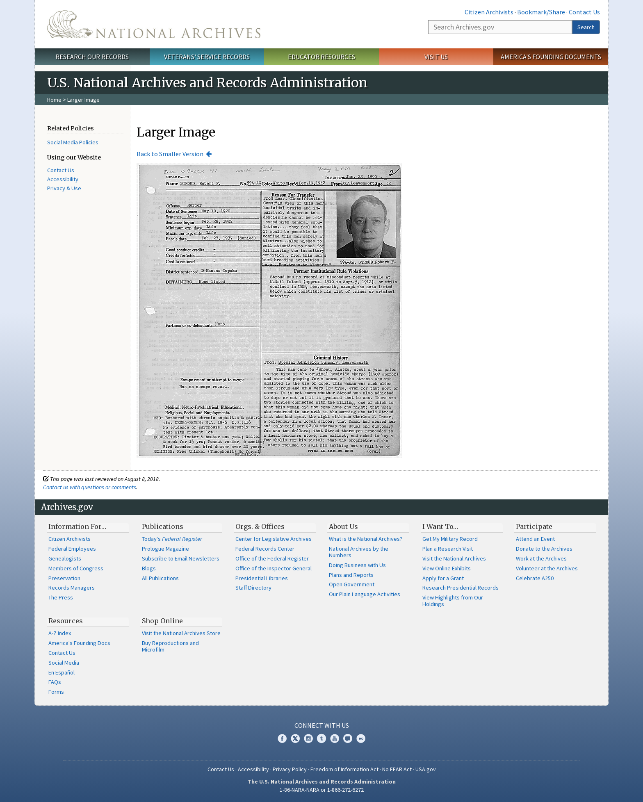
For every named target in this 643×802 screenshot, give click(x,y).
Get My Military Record (450, 538)
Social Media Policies (72, 142)
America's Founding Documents (551, 56)
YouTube (335, 738)
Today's (172, 538)
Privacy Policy (290, 769)
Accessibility (62, 179)
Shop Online (162, 621)
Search (586, 27)
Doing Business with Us (357, 565)
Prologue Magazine (165, 548)
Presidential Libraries (261, 578)
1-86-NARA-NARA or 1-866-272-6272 (322, 789)
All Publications (160, 578)
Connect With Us (321, 725)
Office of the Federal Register (272, 558)
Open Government (351, 584)
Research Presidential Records (460, 587)
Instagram (308, 738)
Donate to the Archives (544, 548)
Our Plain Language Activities (364, 594)
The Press (60, 597)
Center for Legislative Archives (273, 538)
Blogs (149, 568)
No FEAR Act (397, 769)
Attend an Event (535, 538)
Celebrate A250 (535, 578)
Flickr (361, 738)
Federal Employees (72, 548)
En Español (61, 672)
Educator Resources (321, 56)
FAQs (54, 682)
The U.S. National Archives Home (153, 24)
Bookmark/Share (541, 12)
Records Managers (71, 587)
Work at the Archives (541, 558)
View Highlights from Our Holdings (452, 601)
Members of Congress (75, 568)
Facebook (282, 738)
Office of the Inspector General (273, 568)
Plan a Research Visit (447, 548)
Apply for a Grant (443, 578)
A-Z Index (59, 633)
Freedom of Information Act (344, 769)
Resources (65, 621)
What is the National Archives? (365, 538)
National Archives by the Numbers (358, 552)
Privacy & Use (64, 188)
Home (54, 99)
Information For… (77, 526)
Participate (534, 526)
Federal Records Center (264, 548)
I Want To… (440, 526)
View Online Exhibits (446, 568)
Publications (162, 526)
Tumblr (321, 738)
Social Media (63, 662)
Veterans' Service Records (207, 56)
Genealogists (64, 558)
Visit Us (436, 56)
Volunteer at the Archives (547, 568)
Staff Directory (253, 587)
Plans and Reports (351, 575)
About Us (343, 526)
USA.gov (425, 769)
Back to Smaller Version (170, 154)
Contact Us (584, 12)
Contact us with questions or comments (89, 487)
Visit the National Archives (454, 558)
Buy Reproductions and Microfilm (170, 646)
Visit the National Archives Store (181, 633)
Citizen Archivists (489, 12)
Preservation (64, 578)
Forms (56, 691)
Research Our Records (92, 56)
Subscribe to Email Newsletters (180, 558)
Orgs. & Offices (260, 526)
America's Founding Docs (79, 643)
